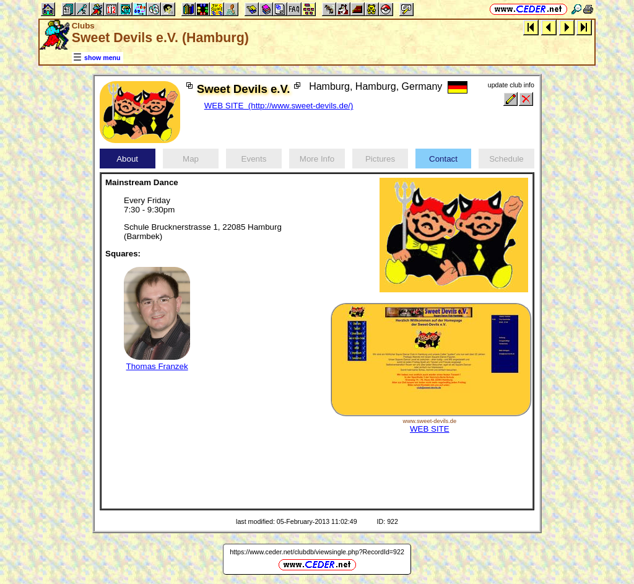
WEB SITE (429, 429)
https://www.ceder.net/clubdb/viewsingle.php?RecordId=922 (317, 552)
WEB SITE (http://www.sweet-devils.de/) (279, 105)
